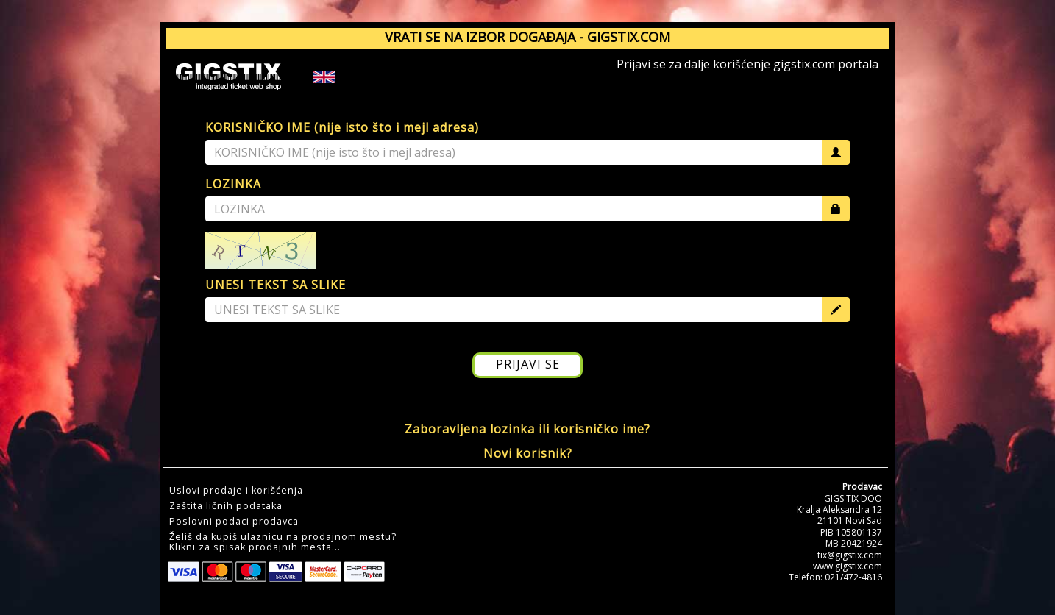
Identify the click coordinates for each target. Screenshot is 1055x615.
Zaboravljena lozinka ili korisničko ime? (527, 429)
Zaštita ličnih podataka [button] (226, 506)
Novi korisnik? (527, 453)
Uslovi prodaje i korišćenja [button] (236, 491)
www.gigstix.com (847, 566)
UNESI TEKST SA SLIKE (275, 285)
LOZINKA (233, 184)
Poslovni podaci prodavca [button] (234, 521)
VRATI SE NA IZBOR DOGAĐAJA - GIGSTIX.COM (527, 37)
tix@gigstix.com (849, 555)
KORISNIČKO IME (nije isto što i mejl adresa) (342, 127)
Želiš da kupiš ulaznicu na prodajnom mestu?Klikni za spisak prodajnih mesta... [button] (283, 542)
